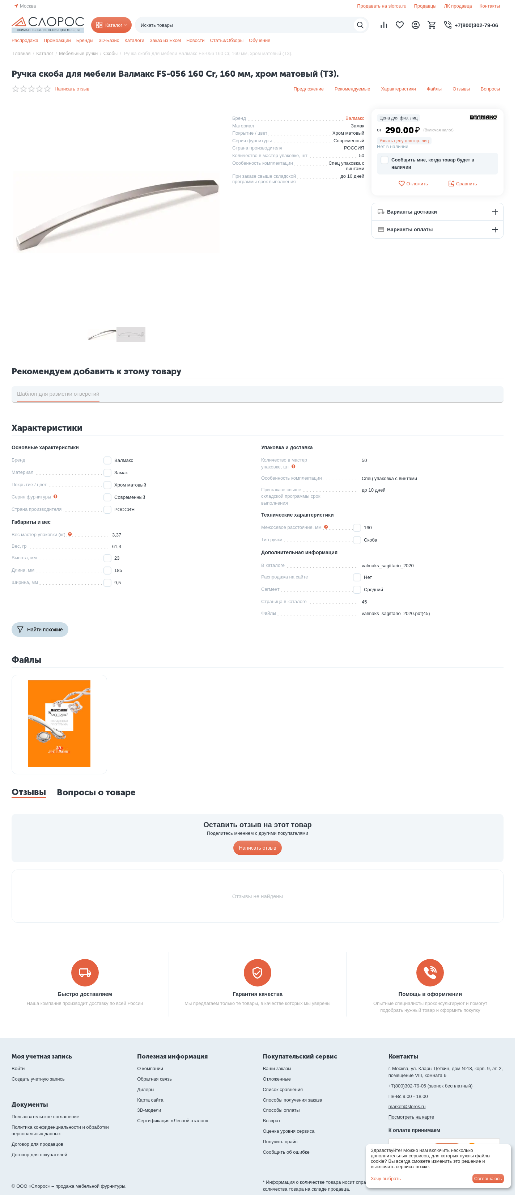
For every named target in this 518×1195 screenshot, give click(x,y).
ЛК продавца (458, 6)
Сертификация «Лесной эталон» (172, 1120)
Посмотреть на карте (411, 1117)
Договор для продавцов (37, 1144)
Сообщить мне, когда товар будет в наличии (427, 163)
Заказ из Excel (165, 40)
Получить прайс (280, 1141)
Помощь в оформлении (430, 994)
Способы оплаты (281, 1110)
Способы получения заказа (292, 1100)
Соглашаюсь (488, 1178)
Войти (18, 1068)
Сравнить (462, 183)
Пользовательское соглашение (45, 1116)
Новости (195, 40)
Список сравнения (283, 1089)
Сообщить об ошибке (286, 1152)
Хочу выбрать (386, 1178)
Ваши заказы (277, 1068)
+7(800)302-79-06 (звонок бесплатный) (430, 1086)
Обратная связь (154, 1079)
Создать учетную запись (38, 1079)
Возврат (271, 1120)
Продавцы (425, 6)
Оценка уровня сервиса (288, 1131)
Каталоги (134, 40)
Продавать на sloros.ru (381, 6)
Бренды (84, 40)
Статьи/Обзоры (226, 40)
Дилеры (145, 1089)
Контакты (490, 6)
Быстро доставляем (85, 994)
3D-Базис (109, 40)
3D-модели (149, 1110)
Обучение (259, 40)
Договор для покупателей (39, 1154)
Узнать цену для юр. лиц (404, 140)
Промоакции (57, 40)
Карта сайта (150, 1100)
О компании (150, 1068)
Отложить (413, 183)
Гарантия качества (258, 994)
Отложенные (276, 1079)
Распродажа (25, 40)
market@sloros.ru (407, 1106)
